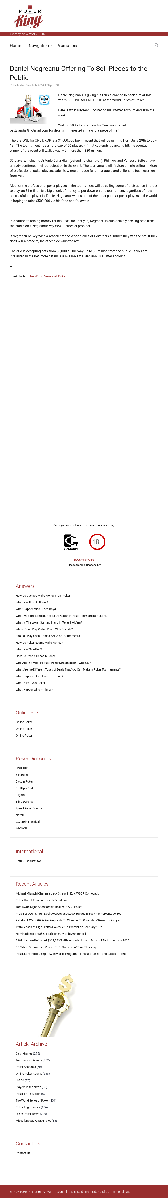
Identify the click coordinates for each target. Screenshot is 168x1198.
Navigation (39, 45)
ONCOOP (22, 768)
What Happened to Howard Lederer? (39, 676)
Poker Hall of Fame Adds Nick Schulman (42, 900)
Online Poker (24, 722)
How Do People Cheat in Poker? (36, 656)
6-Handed (22, 774)
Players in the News (28, 1087)
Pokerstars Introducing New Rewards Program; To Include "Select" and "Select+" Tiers (71, 954)
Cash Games (24, 1053)
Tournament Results (29, 1060)
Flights (20, 795)
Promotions (67, 45)
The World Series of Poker (47, 276)
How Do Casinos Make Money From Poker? (44, 595)
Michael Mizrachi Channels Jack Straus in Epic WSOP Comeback (57, 893)
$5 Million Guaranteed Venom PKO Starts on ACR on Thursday (56, 947)
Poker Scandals (26, 1067)
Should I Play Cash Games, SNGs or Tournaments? (48, 636)
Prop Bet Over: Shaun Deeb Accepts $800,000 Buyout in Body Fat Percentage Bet (68, 913)
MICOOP (21, 828)
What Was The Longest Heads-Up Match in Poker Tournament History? (62, 615)
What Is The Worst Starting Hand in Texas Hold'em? (49, 622)
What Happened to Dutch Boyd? (36, 609)
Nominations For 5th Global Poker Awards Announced (51, 933)
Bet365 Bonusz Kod (29, 861)
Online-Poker (24, 735)
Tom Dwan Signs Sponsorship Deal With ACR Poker (49, 907)
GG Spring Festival (28, 821)
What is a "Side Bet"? (29, 649)
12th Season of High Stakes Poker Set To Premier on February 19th (59, 927)
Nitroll (20, 815)
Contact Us (23, 1153)
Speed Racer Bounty (29, 808)
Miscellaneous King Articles (33, 1120)
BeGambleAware (84, 559)
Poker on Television (28, 1093)
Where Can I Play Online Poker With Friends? (44, 629)
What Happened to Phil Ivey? (34, 689)
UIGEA (20, 1080)
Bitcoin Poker (24, 781)
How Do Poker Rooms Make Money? (39, 642)
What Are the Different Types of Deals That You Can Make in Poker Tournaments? (68, 669)
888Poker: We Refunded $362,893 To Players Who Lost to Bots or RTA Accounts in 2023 (72, 940)
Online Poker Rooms (29, 1073)
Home (15, 45)
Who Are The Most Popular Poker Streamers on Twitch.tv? (53, 662)
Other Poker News (27, 1114)
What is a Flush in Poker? (32, 602)
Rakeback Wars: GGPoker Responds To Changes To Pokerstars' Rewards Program (69, 920)
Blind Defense (24, 801)
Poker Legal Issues (28, 1107)
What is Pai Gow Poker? (31, 683)
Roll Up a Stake (25, 788)
